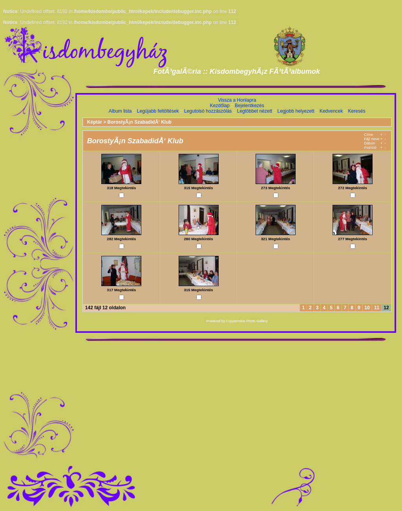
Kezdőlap (220, 105)
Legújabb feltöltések (158, 111)
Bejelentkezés (249, 105)
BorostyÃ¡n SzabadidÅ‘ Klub (140, 122)
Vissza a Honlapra (237, 100)
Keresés (356, 111)
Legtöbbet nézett (254, 111)
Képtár (94, 122)
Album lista (120, 111)
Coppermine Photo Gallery (247, 321)
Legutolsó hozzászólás (208, 111)
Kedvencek (331, 111)
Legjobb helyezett (295, 111)
